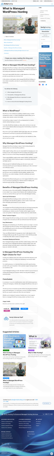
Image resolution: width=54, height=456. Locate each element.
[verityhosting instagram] (5, 444)
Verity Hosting (18, 16)
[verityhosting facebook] (2, 444)
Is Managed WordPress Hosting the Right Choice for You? (16, 50)
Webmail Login (36, 1)
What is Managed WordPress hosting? (12, 40)
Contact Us (43, 21)
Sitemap (15, 448)
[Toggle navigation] (52, 4)
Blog (41, 1)
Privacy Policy (3, 448)
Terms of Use (10, 448)
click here (24, 60)
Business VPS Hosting (45, 18)
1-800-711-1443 (14, 1)
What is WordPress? (8, 42)
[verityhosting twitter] (8, 444)
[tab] (20, 36)
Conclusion (6, 53)
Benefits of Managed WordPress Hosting (12, 48)
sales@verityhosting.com (18, 400)
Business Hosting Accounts (44, 11)
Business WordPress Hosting (44, 15)
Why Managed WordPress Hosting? (11, 45)
